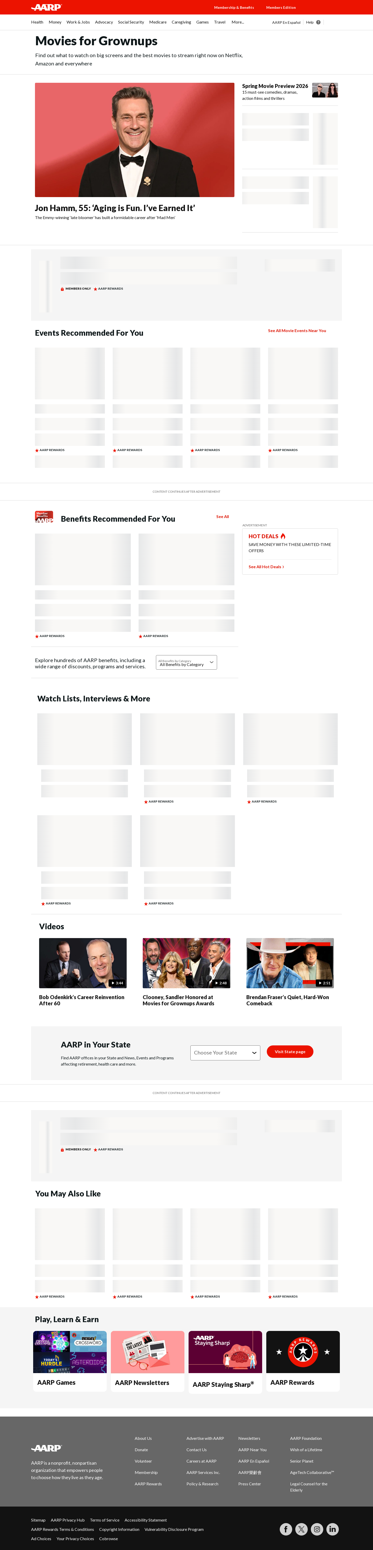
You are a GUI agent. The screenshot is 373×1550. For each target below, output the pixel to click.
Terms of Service (104, 1519)
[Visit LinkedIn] (332, 1529)
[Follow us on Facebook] (286, 1529)
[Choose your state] (225, 1052)
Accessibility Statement (146, 1519)
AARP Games (56, 1382)
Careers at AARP (202, 1460)
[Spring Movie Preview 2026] (290, 92)
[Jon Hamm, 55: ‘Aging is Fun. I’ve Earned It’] (134, 152)
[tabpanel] (307, 22)
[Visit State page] (290, 1051)
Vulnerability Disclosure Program (174, 1529)
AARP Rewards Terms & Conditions (62, 1529)
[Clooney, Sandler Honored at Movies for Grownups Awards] (186, 973)
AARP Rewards (292, 1382)
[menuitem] (37, 24)
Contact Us (197, 1449)
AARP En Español (286, 22)
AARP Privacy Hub (68, 1519)
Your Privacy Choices (75, 1538)
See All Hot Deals (265, 566)
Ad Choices (41, 1538)
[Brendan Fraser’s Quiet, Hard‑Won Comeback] (290, 973)
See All (222, 516)
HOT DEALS (264, 536)
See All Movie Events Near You (297, 330)
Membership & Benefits (234, 7)
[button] (324, 12)
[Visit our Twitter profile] (301, 1529)
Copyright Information (119, 1529)
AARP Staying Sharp (223, 1384)
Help (310, 22)
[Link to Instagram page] (317, 1529)
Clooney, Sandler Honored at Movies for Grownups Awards (178, 1000)
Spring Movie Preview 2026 (275, 86)
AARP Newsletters (142, 1382)
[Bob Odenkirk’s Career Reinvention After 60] (83, 973)
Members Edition (281, 7)
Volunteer (143, 1460)
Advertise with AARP (205, 1438)
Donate (141, 1449)
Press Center (249, 1483)
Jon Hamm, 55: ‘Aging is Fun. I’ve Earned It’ (115, 208)
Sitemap (38, 1519)
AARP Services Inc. (203, 1472)
